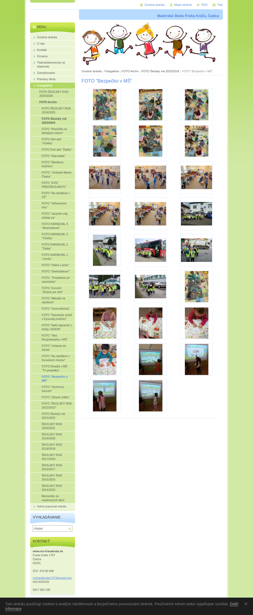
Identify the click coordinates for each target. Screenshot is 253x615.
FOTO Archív (130, 71)
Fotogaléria (112, 71)
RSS (204, 4)
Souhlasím (247, 604)
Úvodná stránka (92, 71)
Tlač (220, 4)
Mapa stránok (183, 4)
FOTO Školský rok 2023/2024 (160, 71)
